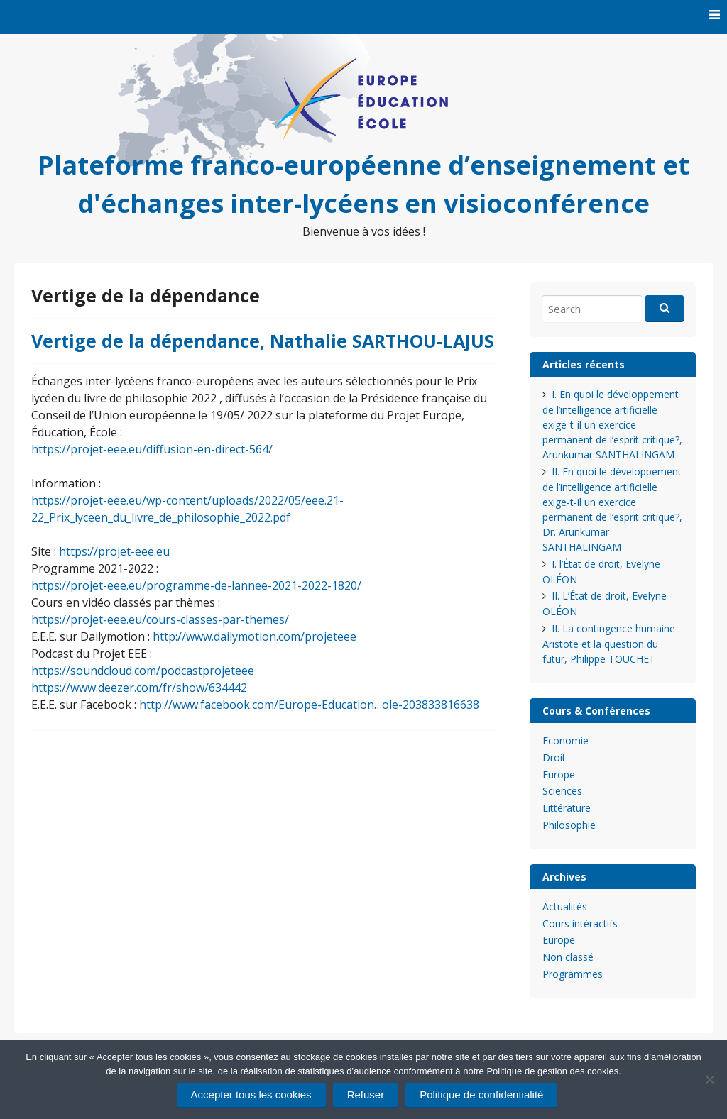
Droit (554, 757)
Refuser (366, 1094)
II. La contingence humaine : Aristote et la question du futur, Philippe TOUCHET (611, 644)
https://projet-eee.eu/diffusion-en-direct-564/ (152, 449)
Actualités (564, 906)
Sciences (562, 791)
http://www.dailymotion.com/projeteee (254, 636)
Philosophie (569, 825)
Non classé (568, 957)
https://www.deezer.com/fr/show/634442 (139, 687)
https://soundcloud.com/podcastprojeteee (142, 670)
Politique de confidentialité (481, 1094)
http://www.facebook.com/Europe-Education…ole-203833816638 (309, 704)
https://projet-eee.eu (114, 551)
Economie (565, 740)
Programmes (572, 974)
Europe (558, 774)
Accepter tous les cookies (251, 1094)
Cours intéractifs (580, 923)
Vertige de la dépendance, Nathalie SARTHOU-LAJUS (262, 341)
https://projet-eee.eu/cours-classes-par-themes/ (160, 619)
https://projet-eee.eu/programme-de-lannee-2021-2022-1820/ (196, 585)
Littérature (566, 808)
